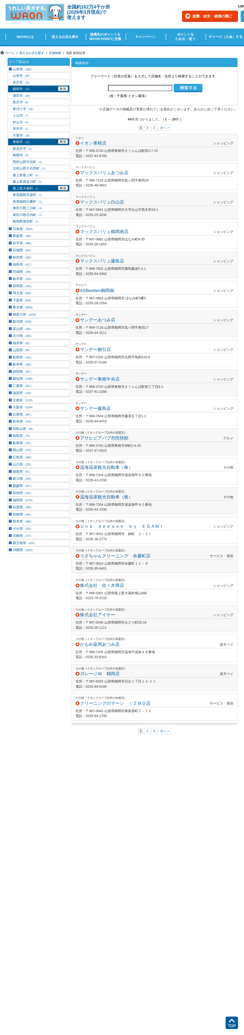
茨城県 (23, 272)
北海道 (23, 229)
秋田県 (23, 257)
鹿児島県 (24, 543)
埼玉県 (23, 293)
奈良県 (23, 421)
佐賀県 (23, 507)
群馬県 (23, 286)
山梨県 (22, 350)
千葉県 (23, 300)
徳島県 (22, 471)
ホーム (10, 53)
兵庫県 (23, 414)
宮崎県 (23, 536)
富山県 (23, 329)
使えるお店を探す (31, 53)
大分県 (23, 529)
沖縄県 (23, 550)
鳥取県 (22, 436)
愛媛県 (23, 486)
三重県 (23, 386)
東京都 (23, 307)
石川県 (23, 336)
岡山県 (23, 450)
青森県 (23, 236)
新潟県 (23, 321)
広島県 (23, 457)
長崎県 (23, 514)
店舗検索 (55, 53)
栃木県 (23, 279)
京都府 (23, 400)
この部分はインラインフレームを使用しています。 (122, 24)
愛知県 (23, 379)
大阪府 (23, 407)
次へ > (164, 128)
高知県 (23, 493)
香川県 (23, 479)
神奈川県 (25, 314)
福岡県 (23, 500)
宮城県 (23, 250)
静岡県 (23, 372)
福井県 (22, 343)
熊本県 (23, 521)
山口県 (23, 464)
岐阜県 (23, 364)
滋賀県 (23, 393)
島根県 (23, 443)
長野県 (23, 357)
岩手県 (23, 243)
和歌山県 (24, 429)
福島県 (23, 264)
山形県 (23, 69)
